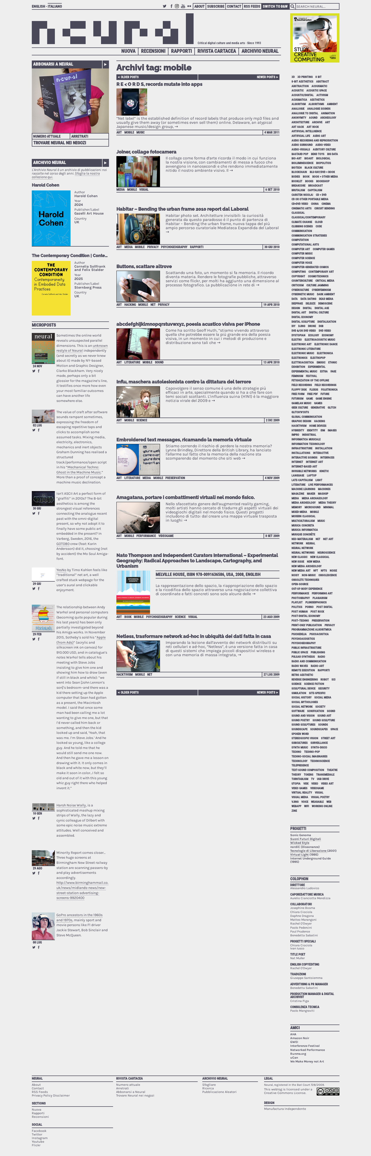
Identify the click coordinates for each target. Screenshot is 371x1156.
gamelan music (301, 403)
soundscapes (319, 729)
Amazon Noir (299, 1038)
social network (302, 706)
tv (312, 779)
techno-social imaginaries (309, 756)
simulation (299, 693)
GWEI (294, 1042)
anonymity (299, 117)
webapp (296, 806)
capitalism (315, 190)
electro (297, 339)
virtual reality (302, 792)
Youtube (184, 8)
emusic (321, 362)
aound (313, 117)
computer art (301, 249)
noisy (295, 575)
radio (321, 656)
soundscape (299, 729)
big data (332, 154)
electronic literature (306, 349)
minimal (328, 507)
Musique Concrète (303, 534)
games (318, 403)
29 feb (37, 634)
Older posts (129, 77)
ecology (313, 335)
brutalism (298, 190)
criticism (298, 285)
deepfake (297, 303)
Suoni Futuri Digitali (305, 839)
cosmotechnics (318, 276)
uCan (294, 1057)
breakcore (298, 185)
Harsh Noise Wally (71, 805)
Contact (234, 6)
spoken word (300, 734)
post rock (317, 611)
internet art (314, 462)
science (141, 420)
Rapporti (181, 51)
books (309, 181)
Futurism (297, 398)
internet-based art (304, 466)
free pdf (312, 394)
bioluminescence (302, 163)
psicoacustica (319, 634)
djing (301, 326)
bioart (308, 158)
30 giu (37, 508)
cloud (319, 222)
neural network (302, 548)
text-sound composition (308, 770)
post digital (324, 607)
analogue (298, 108)
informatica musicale (306, 439)
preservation (175, 478)
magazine (298, 493)
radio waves (300, 666)
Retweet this (34, 371)
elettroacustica (303, 362)
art (119, 132)
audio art (319, 136)
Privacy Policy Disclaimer (51, 1095)
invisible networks (304, 471)
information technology (308, 444)
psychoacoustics (303, 639)
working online (322, 806)
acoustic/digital (303, 95)
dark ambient (326, 294)
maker (311, 493)
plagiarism (320, 598)
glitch (332, 407)
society (320, 706)
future (324, 394)
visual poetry (320, 797)
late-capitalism (302, 480)
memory (297, 507)
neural (310, 543)
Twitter (165, 8)
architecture (300, 122)
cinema (326, 204)
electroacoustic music (320, 339)
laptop (311, 475)
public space (300, 652)
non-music (309, 575)
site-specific (317, 693)
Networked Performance (307, 1050)
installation (323, 448)
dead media (326, 299)
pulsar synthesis (303, 656)
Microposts (44, 325)
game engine (324, 398)
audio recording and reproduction (315, 140)
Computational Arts (305, 244)
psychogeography (174, 247)
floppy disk (299, 389)
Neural (37, 1078)
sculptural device (303, 688)
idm (322, 430)
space (334, 729)
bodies (296, 176)
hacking (130, 305)
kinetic (324, 471)
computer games (324, 249)
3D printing (305, 77)
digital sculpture (303, 321)
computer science (303, 258)
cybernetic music (303, 294)
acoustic (298, 90)
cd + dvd (321, 195)
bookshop (322, 181)
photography (301, 598)
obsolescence (327, 575)
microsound (312, 507)
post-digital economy (306, 616)
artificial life (301, 136)
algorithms (316, 104)
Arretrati (79, 136)
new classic (299, 557)
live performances (320, 484)
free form (298, 394)
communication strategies (309, 235)
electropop (317, 358)
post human (300, 611)
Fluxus (313, 389)
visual (143, 189)
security (323, 688)
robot (324, 679)
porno (309, 607)
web (328, 802)
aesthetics (317, 100)
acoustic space (316, 90)
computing (299, 271)
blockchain (299, 172)
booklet (297, 181)
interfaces (327, 457)
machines (324, 489)
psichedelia (299, 634)
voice (304, 802)
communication (302, 231)
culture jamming (317, 285)
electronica (325, 353)
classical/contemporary (308, 217)
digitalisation (326, 321)
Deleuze (310, 303)
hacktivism (124, 674)
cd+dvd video (300, 204)
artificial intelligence (307, 131)
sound (159, 362)
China (315, 204)
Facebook (171, 8)
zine (294, 811)
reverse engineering (305, 679)
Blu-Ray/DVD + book (322, 172)
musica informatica (305, 530)
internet (297, 462)
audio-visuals (301, 149)
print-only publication (307, 625)
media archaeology (315, 498)
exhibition (298, 367)
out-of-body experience (307, 589)
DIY (293, 326)
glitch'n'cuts (300, 412)
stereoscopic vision (305, 738)
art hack (298, 127)
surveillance (319, 743)
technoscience (320, 761)
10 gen (37, 813)
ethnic (332, 362)
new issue (298, 561)
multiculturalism (303, 521)
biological (323, 158)
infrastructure (302, 448)
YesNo (61, 570)
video (314, 783)
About (199, 6)
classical (298, 213)
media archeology (304, 502)
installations (301, 453)
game (309, 398)
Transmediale (325, 774)
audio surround (302, 145)
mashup (323, 493)
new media (313, 561)
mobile (129, 132)
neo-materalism (302, 539)
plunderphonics (316, 602)
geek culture (300, 407)
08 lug (37, 942)
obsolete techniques (305, 580)
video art (327, 783)
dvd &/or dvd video (304, 330)
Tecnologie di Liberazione (308, 851)
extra (324, 371)
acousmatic (319, 86)
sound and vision (303, 715)
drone (312, 326)
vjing (295, 802)
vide (305, 783)
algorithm (299, 104)
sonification (315, 711)
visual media (300, 797)
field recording (302, 385)
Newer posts (266, 77)
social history (302, 697)
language (298, 475)
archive (317, 122)
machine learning (303, 489)
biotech (297, 167)
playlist (297, 602)
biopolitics (323, 163)
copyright (298, 276)
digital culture (319, 312)
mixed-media (299, 512)
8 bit (318, 77)
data (295, 299)
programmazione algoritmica (312, 629)
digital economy (302, 317)
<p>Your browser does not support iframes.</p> (70, 248)
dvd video (325, 330)
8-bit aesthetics (302, 81)
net (153, 305)
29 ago (37, 868)
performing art (322, 593)
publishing (318, 652)
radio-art (317, 666)
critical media (324, 280)
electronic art (302, 344)
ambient (332, 104)
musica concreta (303, 525)
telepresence (300, 765)
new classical (319, 557)
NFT (315, 570)
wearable (317, 802)
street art (328, 738)
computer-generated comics (310, 267)
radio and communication (309, 661)
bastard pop (300, 154)
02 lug (37, 425)
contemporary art (321, 271)
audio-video (323, 145)
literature (132, 362)
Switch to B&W (275, 6)
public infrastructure (306, 648)
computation (300, 240)
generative (318, 407)
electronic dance (325, 344)
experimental (316, 367)
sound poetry (301, 720)
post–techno (300, 620)
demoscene (325, 303)
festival (311, 376)
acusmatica (299, 100)
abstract (322, 81)
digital (307, 308)
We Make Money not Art (307, 1061)
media (120, 189)
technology (299, 761)
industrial (309, 435)
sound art (324, 715)
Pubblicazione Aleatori (219, 1092)
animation (328, 113)
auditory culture (324, 149)
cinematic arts (302, 208)
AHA (293, 1034)
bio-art (297, 158)
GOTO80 (62, 544)
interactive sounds (304, 457)
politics (297, 607)
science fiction (314, 684)
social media (322, 697)
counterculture (302, 280)
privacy (153, 247)
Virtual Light (299, 854)
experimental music (304, 371)
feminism (297, 376)
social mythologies (305, 702)
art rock (313, 127)
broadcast (315, 185)
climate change (302, 222)
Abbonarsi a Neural (53, 64)
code (319, 226)
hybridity (298, 430)
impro (295, 435)
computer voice (302, 263)
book (128, 617)
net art (328, 539)
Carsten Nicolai (302, 195)
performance (146, 536)
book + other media (325, 176)
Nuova (128, 51)
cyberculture (300, 290)
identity (312, 430)
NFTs (324, 570)
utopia (296, 783)
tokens (308, 774)
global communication (307, 417)
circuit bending (324, 208)
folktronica (329, 389)
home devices (317, 426)
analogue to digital (305, 113)
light (318, 480)
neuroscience (326, 552)
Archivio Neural (260, 51)
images (332, 430)
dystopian (298, 335)
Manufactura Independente (285, 1109)
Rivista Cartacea (216, 51)
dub (321, 326)
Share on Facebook (39, 371)
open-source (300, 584)
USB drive (323, 779)
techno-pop (312, 752)
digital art (299, 312)
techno (296, 752)
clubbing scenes (302, 226)
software (298, 711)
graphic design (301, 421)
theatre (332, 770)
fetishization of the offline (310, 380)
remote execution (303, 670)
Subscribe (215, 6)
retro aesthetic (302, 675)
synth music (300, 747)
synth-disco (319, 747)
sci (333, 679)
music (140, 132)
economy (328, 335)
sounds (323, 724)
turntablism (300, 779)
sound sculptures (303, 724)
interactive (320, 453)
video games (299, 788)
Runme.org (298, 1054)
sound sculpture (324, 720)
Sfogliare (209, 1085)
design (296, 308)
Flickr (190, 8)
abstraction (300, 86)
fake (333, 371)
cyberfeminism (321, 290)
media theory (327, 502)
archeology (328, 117)
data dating (308, 299)
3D (293, 77)
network (297, 543)
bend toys (317, 154)
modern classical (303, 516)
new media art (301, 570)
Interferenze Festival (305, 1046)
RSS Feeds (252, 6)
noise (333, 570)
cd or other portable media (310, 199)
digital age (322, 308)
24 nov (37, 366)
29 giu (37, 584)
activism (322, 95)
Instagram (178, 8)
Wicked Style (299, 843)
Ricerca (208, 1088)
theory (296, 774)
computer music (302, 253)
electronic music (303, 353)
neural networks (303, 552)
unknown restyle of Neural (82, 348)
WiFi (306, 806)
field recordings (325, 385)
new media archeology (307, 566)
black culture (314, 167)
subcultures (300, 743)
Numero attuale (47, 136)
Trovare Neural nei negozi (59, 142)
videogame (166, 536)
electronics (299, 358)
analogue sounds (318, 108)
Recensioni (153, 51)
